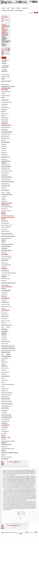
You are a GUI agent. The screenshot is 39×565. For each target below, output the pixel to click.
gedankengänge (6, 207)
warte (3, 435)
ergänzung (5, 173)
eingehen (4, 163)
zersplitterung (6, 457)
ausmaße (4, 104)
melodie (4, 280)
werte (8, 437)
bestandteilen (6, 132)
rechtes (8, 322)
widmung (4, 447)
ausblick (5, 100)
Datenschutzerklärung (7, 10)
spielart (4, 366)
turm (3, 386)
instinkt (4, 248)
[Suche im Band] (6, 48)
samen (4, 335)
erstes (3, 188)
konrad (2, 261)
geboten (4, 201)
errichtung (5, 184)
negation (4, 295)
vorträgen (5, 431)
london (3, 275)
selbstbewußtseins (8, 350)
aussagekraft (4, 105)
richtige (4, 329)
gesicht (3, 218)
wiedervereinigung (7, 449)
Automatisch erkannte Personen (5, 62)
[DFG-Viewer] (5, 49)
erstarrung (5, 186)
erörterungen (7, 181)
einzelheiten (6, 167)
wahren (3, 433)
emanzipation (5, 169)
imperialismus (7, 244)
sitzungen (4, 358)
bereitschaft (5, 127)
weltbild (3, 437)
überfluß (4, 388)
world (3, 455)
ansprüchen (4, 89)
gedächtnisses (5, 204)
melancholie (5, 278)
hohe (3, 242)
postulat (4, 312)
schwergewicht (8, 346)
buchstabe (5, 142)
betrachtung (5, 134)
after (3, 79)
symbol (3, 374)
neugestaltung (5, 298)
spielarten (5, 368)
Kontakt (18, 8)
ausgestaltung (6, 102)
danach (3, 148)
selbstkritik (5, 352)
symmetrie (5, 376)
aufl (2, 98)
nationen (4, 293)
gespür (4, 220)
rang (8, 321)
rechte (3, 323)
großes (4, 229)
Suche (3, 8)
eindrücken (5, 161)
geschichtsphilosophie (8, 217)
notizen (3, 300)
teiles (3, 378)
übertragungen (6, 393)
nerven (4, 297)
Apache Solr (32, 532)
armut (8, 95)
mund (3, 288)
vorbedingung (5, 425)
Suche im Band (5, 19)
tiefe (3, 382)
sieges (8, 354)
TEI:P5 (18, 534)
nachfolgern (6, 291)
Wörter (4, 57)
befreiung (4, 120)
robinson (5, 331)
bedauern (4, 118)
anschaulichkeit (5, 88)
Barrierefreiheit (19, 10)
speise (3, 364)
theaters (4, 380)
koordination (5, 265)
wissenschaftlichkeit (9, 453)
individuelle (6, 246)
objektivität (5, 304)
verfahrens (6, 415)
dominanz (4, 155)
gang (3, 199)
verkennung (5, 419)
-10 (10, 461)
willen (3, 451)
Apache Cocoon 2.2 (21, 532)
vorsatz (4, 429)
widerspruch (6, 444)
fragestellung (6, 194)
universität (5, 399)
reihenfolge (6, 325)
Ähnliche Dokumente (4, 70)
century (4, 146)
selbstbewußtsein (8, 348)
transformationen (7, 384)
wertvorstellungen (8, 441)
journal (4, 253)
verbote (4, 413)
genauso (3, 214)
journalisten (4, 254)
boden (3, 140)
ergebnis (4, 175)
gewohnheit (5, 223)
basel (3, 112)
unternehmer (7, 403)
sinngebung (6, 356)
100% (2, 463)
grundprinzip (7, 233)
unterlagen (6, 401)
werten (3, 439)
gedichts (4, 209)
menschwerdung (8, 282)
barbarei (4, 109)
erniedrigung (5, 179)
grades (7, 227)
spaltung (4, 362)
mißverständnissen (6, 286)
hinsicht (3, 240)
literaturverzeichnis (8, 273)
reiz (2, 327)
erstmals (5, 190)
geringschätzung (7, 216)
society (3, 360)
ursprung (5, 408)
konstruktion (4, 263)
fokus (8, 192)
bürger (3, 144)
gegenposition (6, 211)
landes (3, 267)
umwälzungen (6, 395)
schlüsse (4, 343)
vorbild (4, 427)
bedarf (3, 116)
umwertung (5, 397)
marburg (3, 276)
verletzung (5, 421)
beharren (4, 122)
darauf (3, 150)
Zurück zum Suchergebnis (5, 17)
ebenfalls (5, 157)
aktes (2, 82)
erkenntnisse (6, 177)
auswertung (5, 107)
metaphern (5, 285)
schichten (5, 341)
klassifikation (6, 258)
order (3, 308)
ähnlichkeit (6, 81)
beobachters (6, 125)
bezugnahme (5, 138)
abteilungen (5, 75)
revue (8, 327)
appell (3, 93)
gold (3, 227)
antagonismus (6, 91)
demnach (4, 152)
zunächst (5, 459)
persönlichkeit (5, 310)
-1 (13, 461)
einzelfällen (5, 165)
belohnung (4, 123)
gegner (3, 212)
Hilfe (8, 8)
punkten (4, 319)
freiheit (4, 196)
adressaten (5, 77)
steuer (3, 370)
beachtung (5, 114)
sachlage (3, 333)
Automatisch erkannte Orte (5, 66)
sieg (2, 354)
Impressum (25, 8)
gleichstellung (6, 225)
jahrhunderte (6, 251)
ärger (3, 95)
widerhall (4, 442)
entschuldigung (6, 171)
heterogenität (6, 238)
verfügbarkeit (6, 417)
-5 (12, 461)
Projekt (13, 8)
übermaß (4, 391)
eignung (4, 159)
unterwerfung (6, 406)
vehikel (4, 410)
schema (3, 337)
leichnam (5, 270)
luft (8, 275)
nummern (5, 302)
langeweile (4, 268)
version (4, 423)
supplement (5, 372)
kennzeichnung (6, 256)
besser (4, 129)
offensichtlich (6, 306)
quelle (3, 321)
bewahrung (5, 136)
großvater (5, 231)
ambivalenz (5, 84)
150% (2, 464)
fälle (3, 192)
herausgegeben (8, 236)
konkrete (4, 260)
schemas (4, 339)
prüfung (5, 316)
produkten (5, 314)
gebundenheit (6, 203)
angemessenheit (8, 86)
